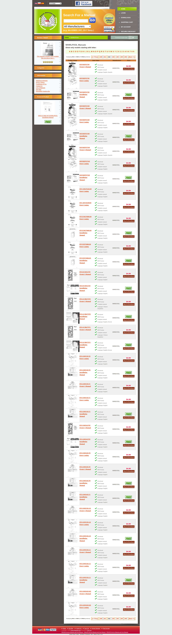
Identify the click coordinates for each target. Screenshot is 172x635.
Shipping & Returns (42, 80)
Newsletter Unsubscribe (43, 91)
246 (125, 57)
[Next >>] (132, 57)
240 (101, 57)
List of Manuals (40, 88)
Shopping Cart (127, 22)
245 (122, 57)
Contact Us (39, 86)
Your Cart (86, 628)
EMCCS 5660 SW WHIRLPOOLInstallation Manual (48, 116)
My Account (126, 27)
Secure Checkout (128, 31)
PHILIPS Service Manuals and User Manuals (72, 632)
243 (113, 57)
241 (105, 57)
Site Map (38, 89)
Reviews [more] (42, 37)
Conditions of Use (41, 84)
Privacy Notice (40, 82)
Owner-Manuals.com (76, 630)
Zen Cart (89, 630)
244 (117, 57)
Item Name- (96, 60)
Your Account (106, 628)
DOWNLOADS (126, 17)
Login (123, 13)
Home (123, 9)
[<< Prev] (95, 57)
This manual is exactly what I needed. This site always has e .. (48, 56)
